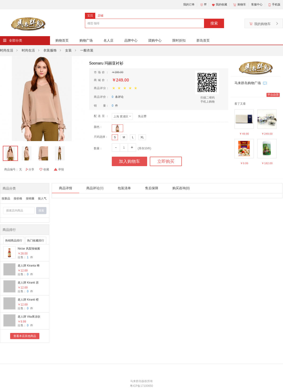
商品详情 (65, 188)
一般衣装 (86, 50)
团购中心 (155, 40)
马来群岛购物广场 (247, 83)
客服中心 (256, 4)
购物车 (239, 4)
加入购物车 (129, 161)
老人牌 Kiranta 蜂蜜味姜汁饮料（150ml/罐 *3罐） (29, 266)
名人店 (108, 40)
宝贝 (90, 15)
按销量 (30, 198)
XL (142, 137)
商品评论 (95, 188)
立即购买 (165, 161)
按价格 (18, 198)
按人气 (42, 198)
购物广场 (86, 40)
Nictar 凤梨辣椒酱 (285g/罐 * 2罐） (29, 249)
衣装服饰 (50, 50)
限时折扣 (179, 40)
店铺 (100, 15)
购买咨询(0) (181, 188)
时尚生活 (6, 50)
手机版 (276, 4)
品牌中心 (130, 40)
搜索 (214, 23)
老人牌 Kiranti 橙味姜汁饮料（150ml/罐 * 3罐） (28, 300)
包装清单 (124, 188)
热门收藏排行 (35, 240)
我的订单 (189, 4)
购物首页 (62, 40)
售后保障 (151, 188)
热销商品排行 (13, 240)
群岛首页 (203, 40)
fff (203, 4)
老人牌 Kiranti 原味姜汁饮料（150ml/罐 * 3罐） (28, 283)
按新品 (6, 198)
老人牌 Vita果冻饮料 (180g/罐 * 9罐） (29, 317)
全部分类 (15, 40)
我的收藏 (219, 4)
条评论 (118, 97)
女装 (68, 50)
